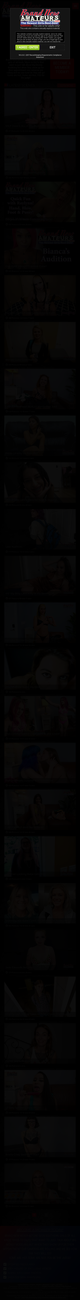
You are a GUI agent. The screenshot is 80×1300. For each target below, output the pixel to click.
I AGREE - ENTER (27, 47)
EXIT (52, 47)
